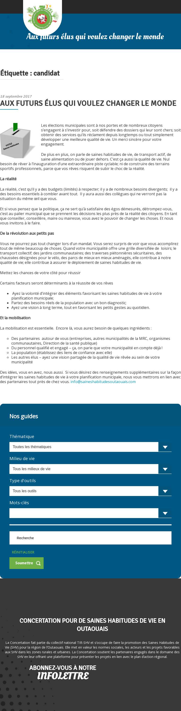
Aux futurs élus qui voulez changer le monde (88, 103)
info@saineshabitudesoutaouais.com (103, 381)
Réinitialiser (23, 552)
